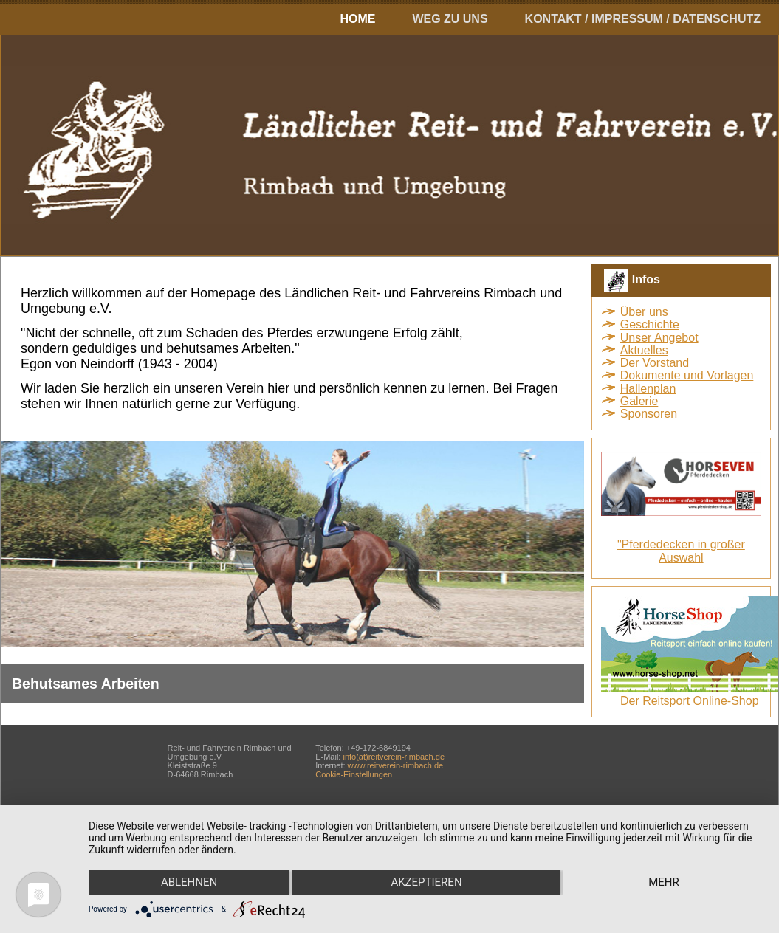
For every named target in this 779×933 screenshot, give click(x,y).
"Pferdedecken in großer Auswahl (681, 551)
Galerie (639, 401)
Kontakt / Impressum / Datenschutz (643, 19)
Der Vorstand (654, 363)
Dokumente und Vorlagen (687, 375)
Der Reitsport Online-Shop (689, 701)
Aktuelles (644, 350)
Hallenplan (648, 388)
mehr (663, 882)
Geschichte (649, 324)
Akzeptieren (426, 882)
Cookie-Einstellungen (353, 774)
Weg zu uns (449, 19)
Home (357, 19)
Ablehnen (189, 882)
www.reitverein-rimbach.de (396, 765)
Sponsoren (648, 413)
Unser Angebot (659, 337)
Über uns (644, 312)
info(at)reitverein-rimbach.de (394, 756)
